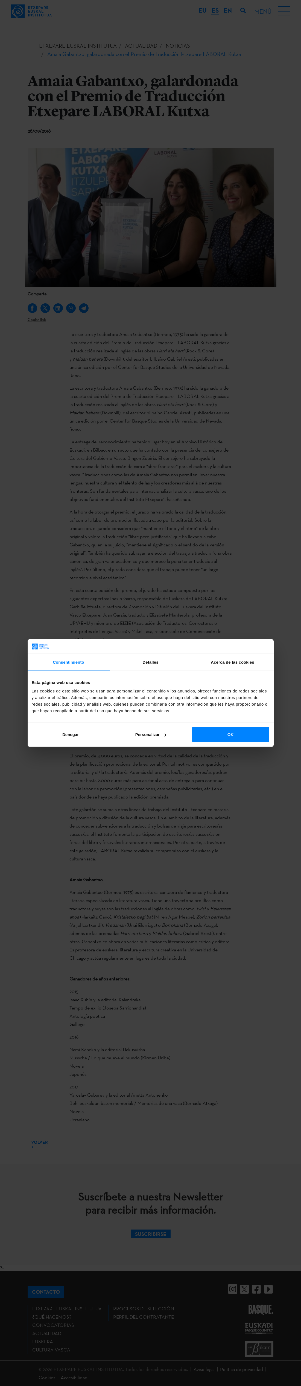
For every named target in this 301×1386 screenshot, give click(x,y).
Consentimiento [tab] (68, 662)
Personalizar (150, 734)
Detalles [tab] (150, 662)
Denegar (70, 734)
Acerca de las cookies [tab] (232, 662)
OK (230, 734)
